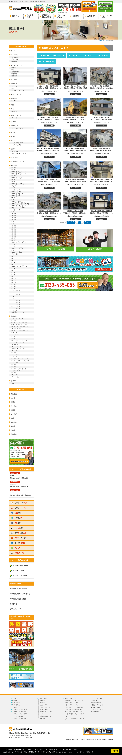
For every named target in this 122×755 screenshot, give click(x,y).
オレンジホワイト (17, 210)
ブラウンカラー (16, 302)
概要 (15, 523)
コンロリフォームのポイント (74, 711)
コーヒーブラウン (17, 347)
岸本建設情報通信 (96, 702)
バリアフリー (15, 55)
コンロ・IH (43, 714)
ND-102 (13, 262)
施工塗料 (87, 56)
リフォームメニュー (60, 16)
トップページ (16, 698)
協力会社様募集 (95, 711)
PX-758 (13, 367)
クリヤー (14, 186)
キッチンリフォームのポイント (74, 700)
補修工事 (14, 122)
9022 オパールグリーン (19, 266)
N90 (12, 212)
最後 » (88, 223)
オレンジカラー (16, 190)
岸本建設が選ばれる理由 (45, 16)
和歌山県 (14, 394)
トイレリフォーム (45, 709)
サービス (18, 538)
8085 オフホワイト (18, 248)
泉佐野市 (14, 406)
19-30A (13, 228)
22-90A (13, 240)
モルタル (14, 310)
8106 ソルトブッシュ (18, 202)
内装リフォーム (16, 115)
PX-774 (13, 258)
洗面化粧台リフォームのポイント (75, 707)
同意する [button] (115, 751)
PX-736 (13, 280)
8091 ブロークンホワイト (20, 174)
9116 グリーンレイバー (19, 324)
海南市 (13, 426)
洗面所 (13, 149)
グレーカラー (15, 296)
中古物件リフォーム (17, 161)
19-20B (13, 339)
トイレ (13, 140)
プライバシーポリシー (17, 609)
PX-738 (13, 373)
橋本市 (13, 398)
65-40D (13, 236)
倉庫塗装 (14, 98)
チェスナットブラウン (18, 343)
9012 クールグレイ (18, 178)
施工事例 (74, 16)
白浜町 (13, 402)
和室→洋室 (14, 157)
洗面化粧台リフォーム (46, 711)
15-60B (13, 234)
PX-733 (13, 278)
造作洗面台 (15, 151)
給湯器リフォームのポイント (74, 709)
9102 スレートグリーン (19, 322)
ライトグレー (15, 363)
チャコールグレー (17, 371)
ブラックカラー (16, 290)
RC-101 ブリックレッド (19, 359)
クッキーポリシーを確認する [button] (83, 752)
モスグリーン (15, 334)
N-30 (13, 250)
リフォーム (19, 507)
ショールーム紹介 (106, 16)
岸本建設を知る (30, 16)
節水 (12, 70)
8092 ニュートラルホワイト (20, 204)
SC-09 (13, 188)
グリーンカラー (16, 300)
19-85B (13, 226)
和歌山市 (14, 434)
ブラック (14, 86)
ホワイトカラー (16, 306)
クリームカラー (16, 304)
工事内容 (42, 56)
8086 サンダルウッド (18, 206)
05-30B (13, 220)
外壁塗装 (14, 165)
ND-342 (13, 272)
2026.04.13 (21, 492)
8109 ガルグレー (17, 192)
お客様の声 (90, 16)
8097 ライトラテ (17, 194)
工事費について (16, 707)
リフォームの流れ (18, 570)
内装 (12, 109)
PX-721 (13, 170)
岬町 (12, 418)
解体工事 (14, 381)
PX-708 (13, 320)
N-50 (13, 222)
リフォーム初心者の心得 (19, 711)
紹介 (16, 528)
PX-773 (13, 260)
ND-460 (13, 286)
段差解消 (14, 61)
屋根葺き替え (15, 126)
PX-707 (13, 270)
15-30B (13, 232)
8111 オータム (16, 252)
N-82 (13, 224)
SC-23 (13, 244)
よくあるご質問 (95, 707)
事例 (15, 513)
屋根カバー (14, 84)
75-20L (13, 198)
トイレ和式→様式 (17, 143)
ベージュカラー (16, 294)
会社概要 (14, 700)
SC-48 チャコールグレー (19, 330)
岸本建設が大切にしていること (20, 594)
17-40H (13, 336)
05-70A (13, 216)
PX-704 (13, 256)
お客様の (16, 518)
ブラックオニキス (17, 128)
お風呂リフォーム (45, 707)
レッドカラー (15, 292)
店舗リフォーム (16, 94)
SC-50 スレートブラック (19, 341)
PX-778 (13, 353)
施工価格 (101, 56)
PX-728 (13, 365)
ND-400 (13, 101)
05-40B (13, 214)
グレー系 (14, 118)
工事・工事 (18, 533)
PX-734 (13, 264)
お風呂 (13, 136)
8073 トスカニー (17, 196)
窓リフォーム (15, 51)
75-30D (13, 230)
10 (79, 223)
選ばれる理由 (16, 705)
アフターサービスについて (19, 709)
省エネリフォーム (16, 65)
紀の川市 (14, 422)
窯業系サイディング (17, 312)
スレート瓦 (15, 377)
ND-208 (13, 284)
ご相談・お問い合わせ (97, 705)
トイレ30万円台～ (17, 145)
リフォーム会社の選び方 (20, 565)
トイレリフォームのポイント (74, 705)
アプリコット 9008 (18, 208)
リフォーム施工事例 (96, 698)
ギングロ (14, 88)
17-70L (13, 182)
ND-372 (13, 274)
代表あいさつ (14, 604)
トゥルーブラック (17, 318)
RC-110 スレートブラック (20, 361)
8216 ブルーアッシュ (18, 184)
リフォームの (19, 503)
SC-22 (13, 268)
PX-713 (13, 168)
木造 (12, 383)
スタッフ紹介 (16, 702)
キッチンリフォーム (45, 705)
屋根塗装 (14, 316)
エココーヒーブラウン (18, 349)
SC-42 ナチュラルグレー (19, 326)
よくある (17, 543)
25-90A (13, 238)
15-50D (14, 218)
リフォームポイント (70, 698)
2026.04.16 (21, 475)
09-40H (13, 180)
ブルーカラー (15, 298)
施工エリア (57, 56)
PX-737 (13, 276)
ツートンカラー (16, 308)
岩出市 (13, 430)
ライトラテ (15, 254)
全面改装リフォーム (45, 716)
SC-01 (13, 246)
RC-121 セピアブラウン (19, 369)
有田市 (13, 410)
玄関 (12, 105)
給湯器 (13, 68)
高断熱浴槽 (15, 72)
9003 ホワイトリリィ (18, 242)
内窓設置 (14, 76)
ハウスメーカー (45, 62)
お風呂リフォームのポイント (74, 702)
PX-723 (13, 176)
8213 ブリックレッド (18, 172)
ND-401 (13, 288)
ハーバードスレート (17, 90)
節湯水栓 (14, 74)
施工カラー (73, 56)
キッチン (14, 132)
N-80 (13, 200)
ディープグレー (16, 355)
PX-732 (13, 282)
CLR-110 (14, 332)
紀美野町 (14, 414)
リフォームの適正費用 (19, 575)
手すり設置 (15, 59)
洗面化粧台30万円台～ (18, 153)
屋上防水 (14, 80)
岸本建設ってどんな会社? (18, 589)
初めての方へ (15, 16)
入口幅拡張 (15, 57)
